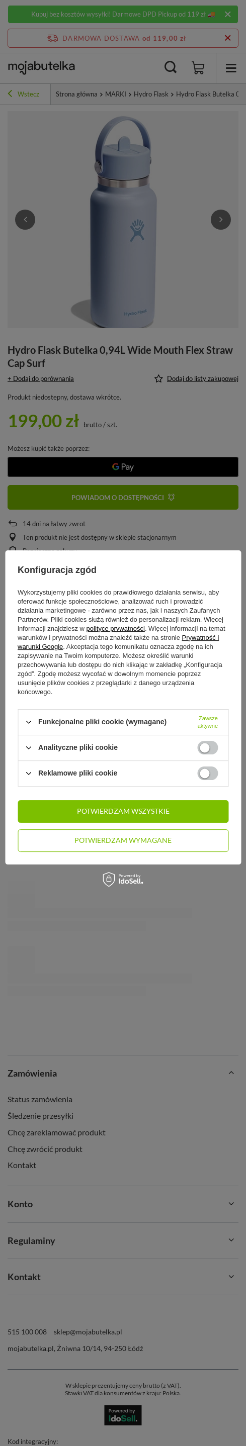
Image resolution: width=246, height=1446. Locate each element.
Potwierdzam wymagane (123, 840)
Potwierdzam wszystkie (123, 811)
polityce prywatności (116, 628)
